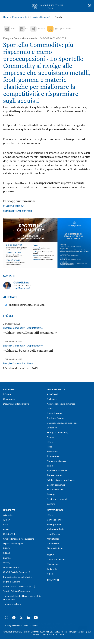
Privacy (8, 625)
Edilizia (6, 548)
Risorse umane (54, 475)
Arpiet (6, 529)
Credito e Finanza (55, 418)
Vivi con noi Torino (56, 529)
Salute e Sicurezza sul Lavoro (61, 480)
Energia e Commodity (41, 17)
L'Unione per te (19, 17)
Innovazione (53, 456)
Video (50, 573)
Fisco (49, 446)
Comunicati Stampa (56, 559)
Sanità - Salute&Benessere (16, 591)
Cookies (34, 625)
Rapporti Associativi (57, 470)
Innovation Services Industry (17, 576)
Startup (51, 494)
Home (6, 17)
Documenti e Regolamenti (16, 403)
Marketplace (53, 538)
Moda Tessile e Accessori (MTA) (19, 586)
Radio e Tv (52, 569)
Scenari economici (56, 484)
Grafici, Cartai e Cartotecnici (17, 572)
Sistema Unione (55, 548)
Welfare (51, 503)
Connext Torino (55, 519)
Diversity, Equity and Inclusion (62, 422)
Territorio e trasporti (57, 499)
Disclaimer (17, 625)
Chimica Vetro (10, 534)
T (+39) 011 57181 (76, 632)
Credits (26, 625)
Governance (9, 399)
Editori (6, 553)
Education (52, 427)
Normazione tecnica (56, 461)
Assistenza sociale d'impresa (61, 403)
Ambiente (52, 399)
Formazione (52, 451)
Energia (7, 557)
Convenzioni (53, 543)
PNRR (50, 465)
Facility (6, 562)
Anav (5, 524)
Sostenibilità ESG (55, 489)
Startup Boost (54, 524)
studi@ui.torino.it (14, 205)
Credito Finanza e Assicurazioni (18, 538)
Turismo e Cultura (12, 603)
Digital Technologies (13, 543)
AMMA (6, 519)
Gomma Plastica (11, 567)
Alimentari (8, 515)
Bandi (50, 408)
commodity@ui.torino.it (17, 210)
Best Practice (53, 534)
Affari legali (52, 394)
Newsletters (53, 564)
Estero (50, 437)
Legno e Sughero (11, 581)
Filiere (50, 442)
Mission (7, 394)
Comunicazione (54, 413)
